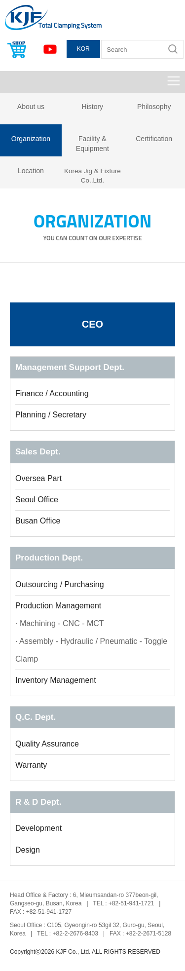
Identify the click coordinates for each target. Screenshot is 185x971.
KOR (83, 48)
